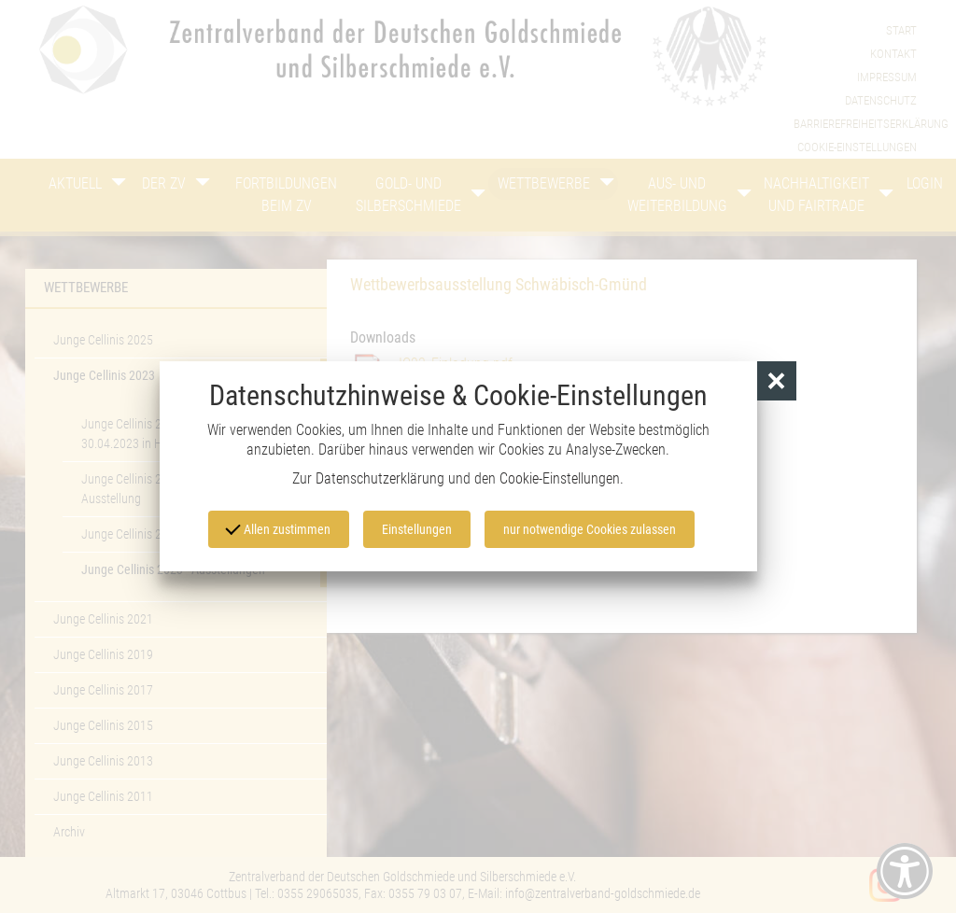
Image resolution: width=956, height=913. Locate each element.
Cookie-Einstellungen (559, 478)
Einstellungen (417, 529)
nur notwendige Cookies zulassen (589, 529)
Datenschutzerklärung (380, 478)
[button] (777, 381)
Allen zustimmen (278, 527)
